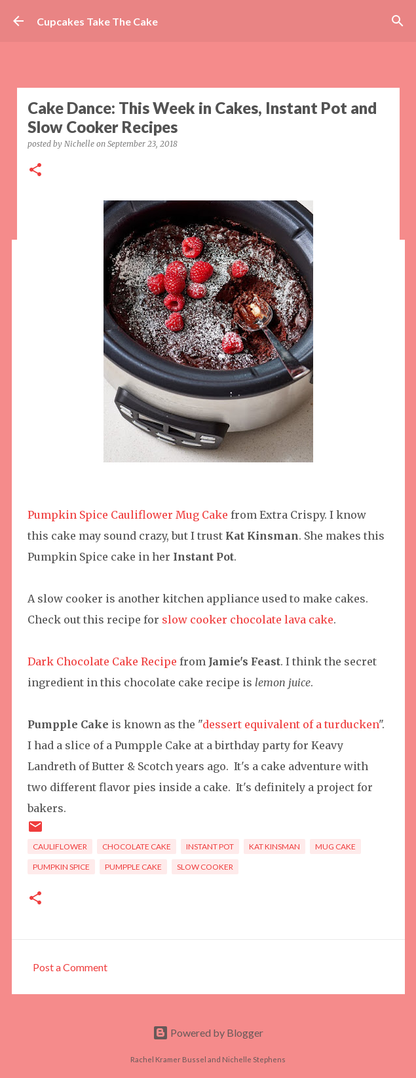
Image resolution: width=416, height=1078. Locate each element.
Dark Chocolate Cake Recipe (102, 661)
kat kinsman (274, 846)
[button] (35, 170)
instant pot (210, 846)
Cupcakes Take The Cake (97, 21)
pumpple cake (133, 867)
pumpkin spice (61, 867)
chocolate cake (136, 846)
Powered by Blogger (208, 1032)
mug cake (335, 846)
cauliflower (60, 846)
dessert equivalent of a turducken (290, 724)
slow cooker (205, 867)
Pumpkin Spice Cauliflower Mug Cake (128, 514)
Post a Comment (70, 967)
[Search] (398, 21)
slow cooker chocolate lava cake (247, 619)
